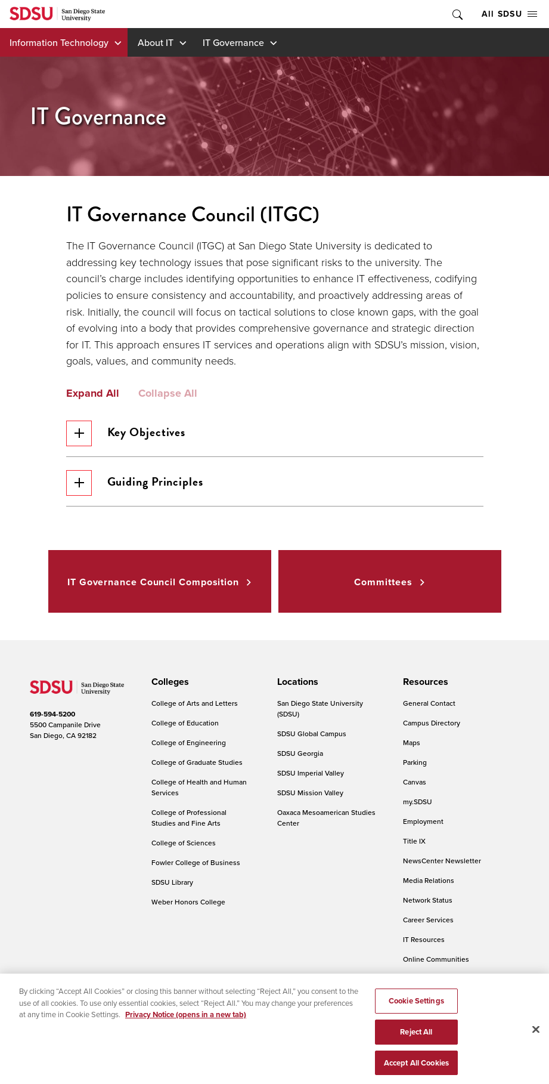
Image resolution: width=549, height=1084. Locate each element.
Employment (423, 821)
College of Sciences (183, 843)
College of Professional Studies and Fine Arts (189, 817)
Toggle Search (456, 14)
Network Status (427, 900)
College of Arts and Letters (194, 703)
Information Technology (59, 42)
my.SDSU (417, 801)
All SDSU (509, 14)
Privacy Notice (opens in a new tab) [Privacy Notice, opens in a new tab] (185, 1024)
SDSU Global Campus (311, 733)
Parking (415, 762)
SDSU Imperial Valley (310, 773)
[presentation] (168, 682)
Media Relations (428, 880)
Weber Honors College (188, 902)
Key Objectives (126, 433)
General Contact (429, 703)
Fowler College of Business (195, 862)
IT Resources (424, 939)
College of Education (185, 723)
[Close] (536, 1040)
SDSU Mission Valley (310, 792)
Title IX (414, 841)
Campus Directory (431, 723)
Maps (411, 742)
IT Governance (233, 42)
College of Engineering (188, 742)
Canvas (414, 782)
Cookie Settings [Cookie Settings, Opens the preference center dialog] (416, 1010)
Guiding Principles (134, 483)
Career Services (428, 920)
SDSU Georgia (300, 753)
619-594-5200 (52, 714)
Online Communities (436, 959)
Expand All (92, 393)
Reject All (416, 1041)
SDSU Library (172, 882)
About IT (155, 42)
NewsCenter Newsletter (442, 861)
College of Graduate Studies (197, 762)
